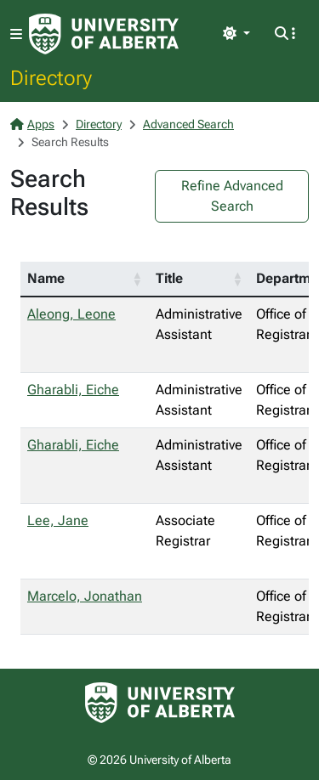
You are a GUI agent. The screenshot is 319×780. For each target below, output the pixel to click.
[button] (137, 278)
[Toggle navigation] (16, 34)
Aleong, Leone (71, 314)
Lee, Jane (57, 520)
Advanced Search (188, 124)
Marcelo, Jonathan (84, 596)
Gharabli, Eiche (73, 390)
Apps (32, 124)
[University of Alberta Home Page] (103, 34)
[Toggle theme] (236, 34)
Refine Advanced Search (232, 196)
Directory (51, 77)
